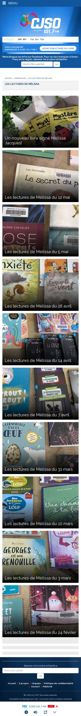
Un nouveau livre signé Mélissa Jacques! (35, 140)
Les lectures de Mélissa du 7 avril (37, 414)
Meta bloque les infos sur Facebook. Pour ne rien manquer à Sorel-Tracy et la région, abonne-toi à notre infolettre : (40, 60)
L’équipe (36, 683)
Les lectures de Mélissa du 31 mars (39, 469)
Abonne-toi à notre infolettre (40, 665)
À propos (24, 683)
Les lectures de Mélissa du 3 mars (38, 578)
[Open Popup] (45, 712)
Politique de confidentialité (58, 683)
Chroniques (20, 78)
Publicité (47, 686)
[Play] (26, 712)
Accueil (8, 78)
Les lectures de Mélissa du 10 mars (39, 523)
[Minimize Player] (55, 712)
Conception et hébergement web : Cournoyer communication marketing (40, 699)
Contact (35, 686)
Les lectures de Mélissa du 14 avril (38, 360)
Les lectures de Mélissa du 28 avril (38, 306)
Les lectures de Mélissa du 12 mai (37, 197)
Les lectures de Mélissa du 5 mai (36, 251)
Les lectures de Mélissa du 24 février (40, 632)
